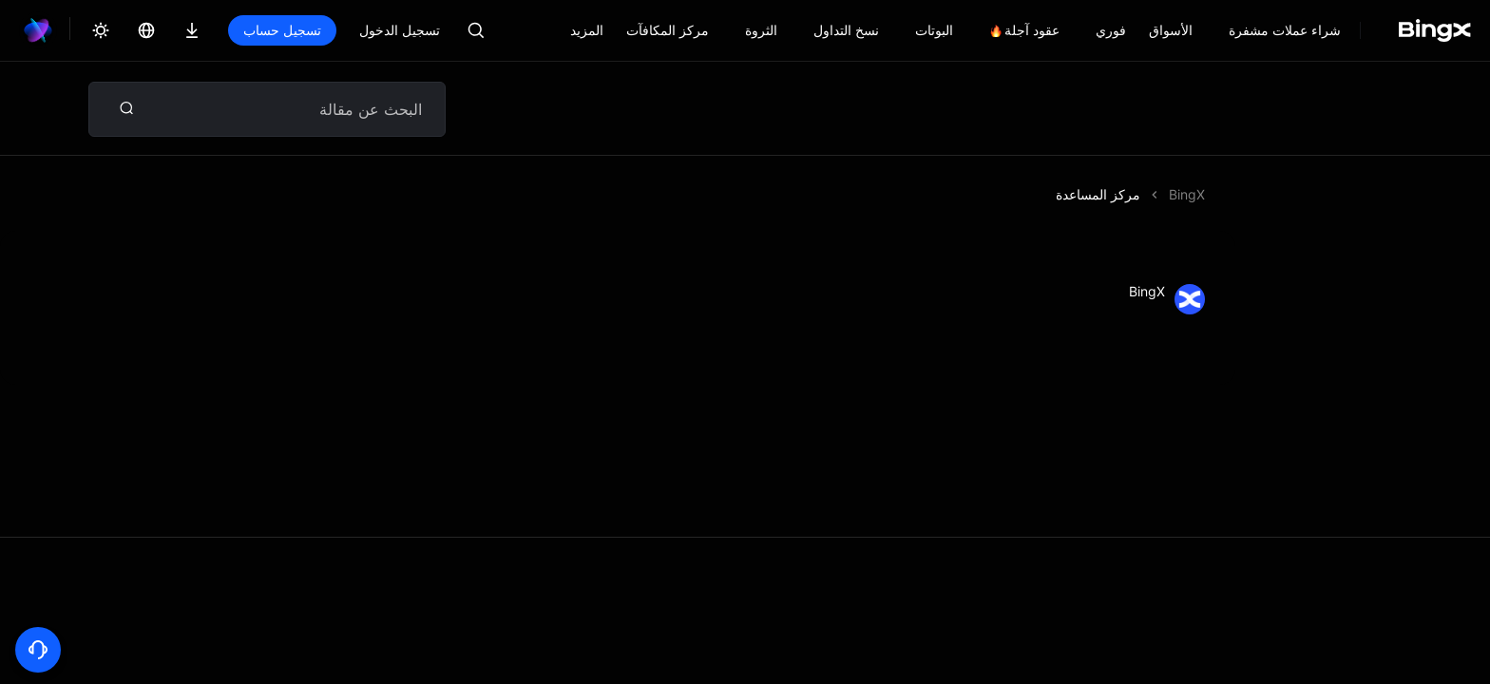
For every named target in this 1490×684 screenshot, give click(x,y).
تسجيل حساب (282, 30)
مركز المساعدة (1098, 194)
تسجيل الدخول (399, 30)
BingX (1187, 194)
